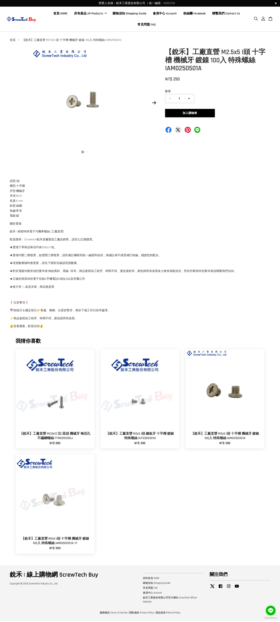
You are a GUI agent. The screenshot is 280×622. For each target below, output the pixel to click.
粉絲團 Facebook (194, 14)
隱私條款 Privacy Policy (141, 613)
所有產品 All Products (90, 14)
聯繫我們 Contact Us (226, 14)
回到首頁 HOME (151, 579)
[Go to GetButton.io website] (270, 618)
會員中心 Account (165, 14)
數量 (168, 92)
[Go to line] (271, 610)
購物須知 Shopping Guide (129, 14)
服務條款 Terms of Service (114, 613)
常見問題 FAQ (146, 25)
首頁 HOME (60, 14)
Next (154, 104)
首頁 (13, 41)
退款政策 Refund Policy (168, 613)
